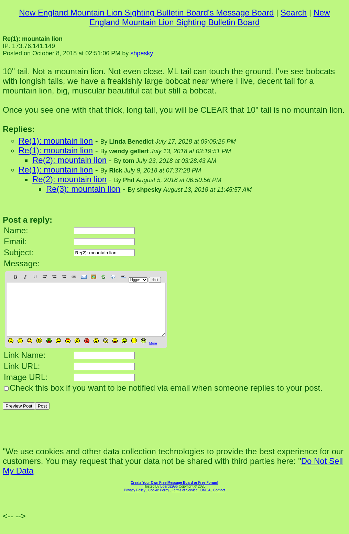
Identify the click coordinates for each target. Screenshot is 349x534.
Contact (219, 500)
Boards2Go (169, 497)
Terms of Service (184, 500)
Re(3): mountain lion (83, 188)
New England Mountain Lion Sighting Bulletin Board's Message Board (146, 12)
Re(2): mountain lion (69, 160)
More (153, 354)
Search (294, 12)
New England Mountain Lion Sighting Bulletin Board (209, 17)
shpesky (141, 53)
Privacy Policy (134, 500)
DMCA (205, 500)
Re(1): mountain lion (56, 140)
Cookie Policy (158, 500)
